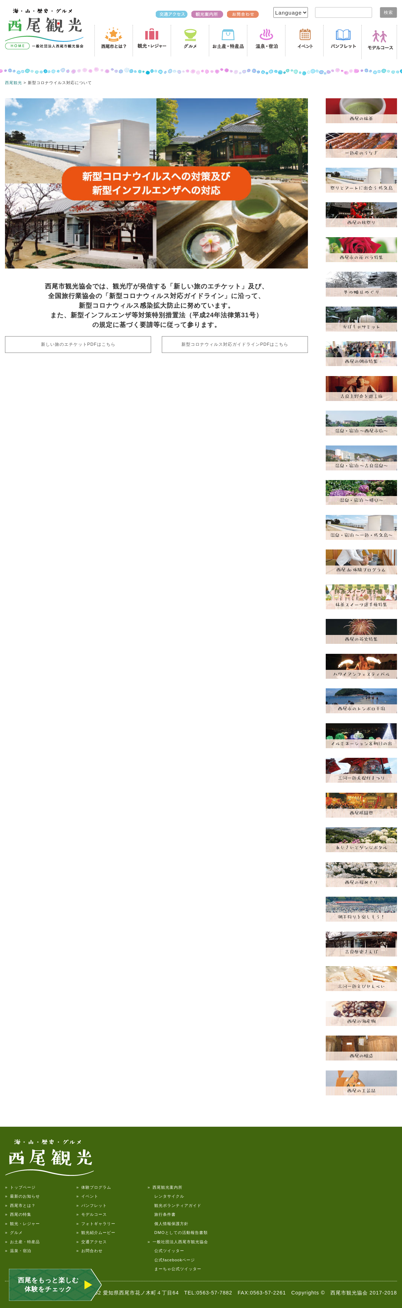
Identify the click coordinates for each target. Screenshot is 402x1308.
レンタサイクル (166, 1196)
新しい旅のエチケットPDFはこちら (78, 344)
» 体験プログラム (93, 1187)
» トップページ (20, 1187)
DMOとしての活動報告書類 (178, 1232)
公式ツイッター (166, 1251)
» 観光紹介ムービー (95, 1232)
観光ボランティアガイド (174, 1205)
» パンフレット (91, 1205)
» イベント (87, 1196)
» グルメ (14, 1232)
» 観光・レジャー (22, 1223)
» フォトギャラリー (95, 1223)
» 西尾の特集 (18, 1214)
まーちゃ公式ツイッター (174, 1269)
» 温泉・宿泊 (18, 1251)
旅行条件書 (162, 1214)
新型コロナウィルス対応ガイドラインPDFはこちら (234, 344)
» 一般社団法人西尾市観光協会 (178, 1242)
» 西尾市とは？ (20, 1205)
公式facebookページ (171, 1260)
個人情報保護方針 (168, 1223)
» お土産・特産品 (22, 1242)
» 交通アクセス (91, 1242)
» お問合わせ (89, 1251)
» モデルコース (91, 1214)
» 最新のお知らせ (22, 1196)
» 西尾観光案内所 (165, 1187)
